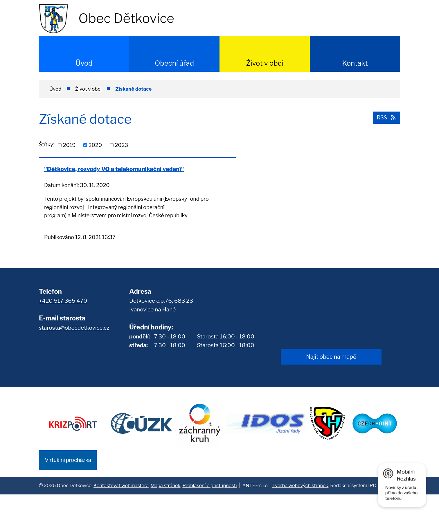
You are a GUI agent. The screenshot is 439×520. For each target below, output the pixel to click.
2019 (69, 145)
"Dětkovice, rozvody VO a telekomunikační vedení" (79, 173)
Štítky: (46, 144)
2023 (121, 145)
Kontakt (355, 63)
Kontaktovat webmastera (121, 511)
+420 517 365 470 (63, 327)
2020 (95, 145)
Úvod (83, 63)
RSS (386, 117)
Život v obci (264, 63)
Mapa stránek (166, 511)
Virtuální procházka (68, 486)
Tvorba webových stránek (300, 511)
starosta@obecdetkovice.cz (74, 354)
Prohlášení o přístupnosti (209, 511)
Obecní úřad (174, 63)
